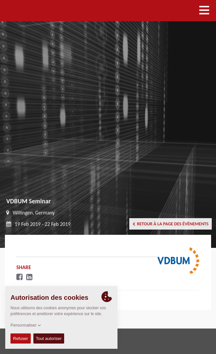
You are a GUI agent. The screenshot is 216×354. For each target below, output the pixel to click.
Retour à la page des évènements (170, 224)
